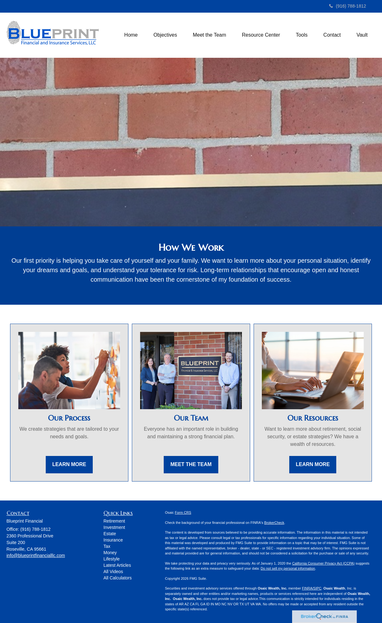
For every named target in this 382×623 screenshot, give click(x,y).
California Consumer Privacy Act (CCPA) (323, 563)
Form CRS (183, 512)
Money (110, 552)
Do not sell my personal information (288, 568)
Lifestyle (111, 558)
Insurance (113, 539)
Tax (106, 546)
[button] (165, 35)
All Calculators (117, 577)
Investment (114, 527)
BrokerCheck (274, 522)
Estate (109, 533)
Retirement (114, 521)
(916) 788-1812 (347, 6)
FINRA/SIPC (311, 588)
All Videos (113, 571)
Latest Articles (117, 565)
